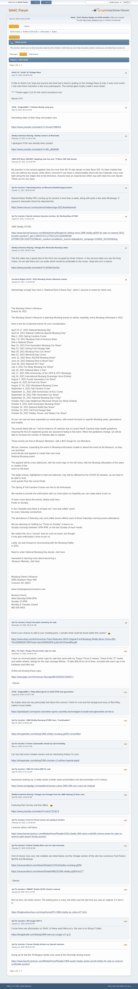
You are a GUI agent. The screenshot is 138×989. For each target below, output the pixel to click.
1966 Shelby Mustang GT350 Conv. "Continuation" (48, 720)
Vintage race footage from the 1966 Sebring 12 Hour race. (60, 794)
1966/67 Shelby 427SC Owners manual (43, 889)
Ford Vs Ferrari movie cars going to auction (45, 820)
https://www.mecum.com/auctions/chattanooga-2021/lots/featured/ (43, 207)
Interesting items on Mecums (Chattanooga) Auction (49, 188)
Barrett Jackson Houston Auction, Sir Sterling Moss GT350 (52, 216)
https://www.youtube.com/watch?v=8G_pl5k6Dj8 (35, 149)
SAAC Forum (18, 10)
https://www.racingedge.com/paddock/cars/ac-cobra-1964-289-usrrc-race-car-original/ (53, 786)
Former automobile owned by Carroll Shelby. (46, 744)
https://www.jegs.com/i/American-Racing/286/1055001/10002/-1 (42, 677)
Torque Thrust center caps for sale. (41, 651)
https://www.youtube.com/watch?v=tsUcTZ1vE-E (35, 811)
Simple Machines (25, 986)
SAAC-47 (15, 72)
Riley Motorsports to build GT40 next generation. (52, 692)
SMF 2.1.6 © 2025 (13, 986)
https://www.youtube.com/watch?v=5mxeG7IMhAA (36, 127)
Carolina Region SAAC (22, 279)
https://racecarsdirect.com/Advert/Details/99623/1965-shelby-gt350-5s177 (47, 871)
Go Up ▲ (128, 986)
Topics (23, 54)
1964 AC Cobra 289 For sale (38, 769)
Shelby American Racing (22, 136)
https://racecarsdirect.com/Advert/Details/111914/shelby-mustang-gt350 (46, 865)
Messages (14, 54)
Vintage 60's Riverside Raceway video (51, 248)
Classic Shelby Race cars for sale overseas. (45, 845)
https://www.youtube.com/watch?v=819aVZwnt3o (35, 267)
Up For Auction (18, 188)
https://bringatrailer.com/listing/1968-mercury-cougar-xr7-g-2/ (41, 934)
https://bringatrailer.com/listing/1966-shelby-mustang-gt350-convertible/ (46, 734)
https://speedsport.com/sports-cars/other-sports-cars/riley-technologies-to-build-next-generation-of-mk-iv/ (62, 711)
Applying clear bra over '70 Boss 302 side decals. (55, 159)
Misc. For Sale (18, 651)
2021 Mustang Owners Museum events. (50, 279)
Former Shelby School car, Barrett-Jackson (45, 944)
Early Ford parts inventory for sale (41, 622)
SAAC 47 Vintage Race (31, 72)
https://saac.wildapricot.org (92, 20)
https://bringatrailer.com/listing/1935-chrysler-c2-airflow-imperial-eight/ (45, 760)
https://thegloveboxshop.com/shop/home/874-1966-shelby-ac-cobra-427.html (49, 912)
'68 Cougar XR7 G (34, 921)
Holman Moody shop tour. (42, 107)
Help (109, 986)
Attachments (33, 54)
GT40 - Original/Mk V (21, 107)
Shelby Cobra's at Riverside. (47, 136)
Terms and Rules (118, 986)
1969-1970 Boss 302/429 (22, 159)
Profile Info (14, 37)
